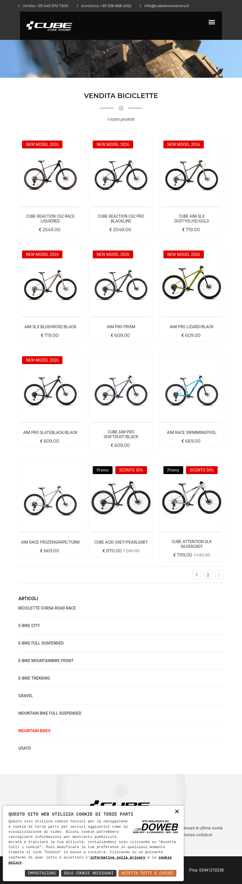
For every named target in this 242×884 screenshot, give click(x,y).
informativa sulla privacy (117, 857)
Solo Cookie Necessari (89, 873)
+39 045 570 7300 (52, 5)
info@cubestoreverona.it (166, 5)
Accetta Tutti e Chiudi (147, 873)
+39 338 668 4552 (115, 5)
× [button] (177, 812)
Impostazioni (42, 873)
